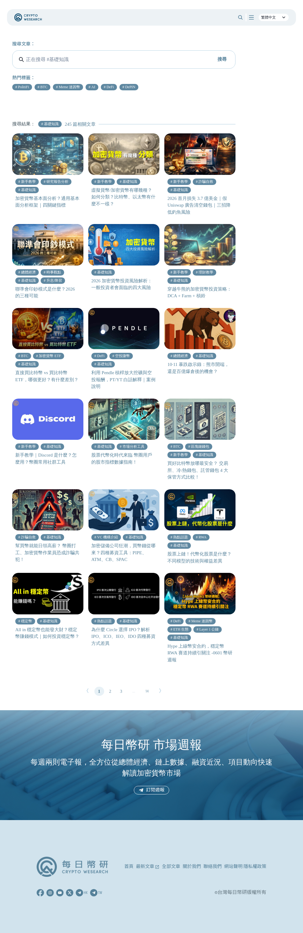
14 (147, 691)
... (133, 691)
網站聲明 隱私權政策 (245, 867)
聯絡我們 (212, 867)
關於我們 (192, 867)
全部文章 (171, 867)
